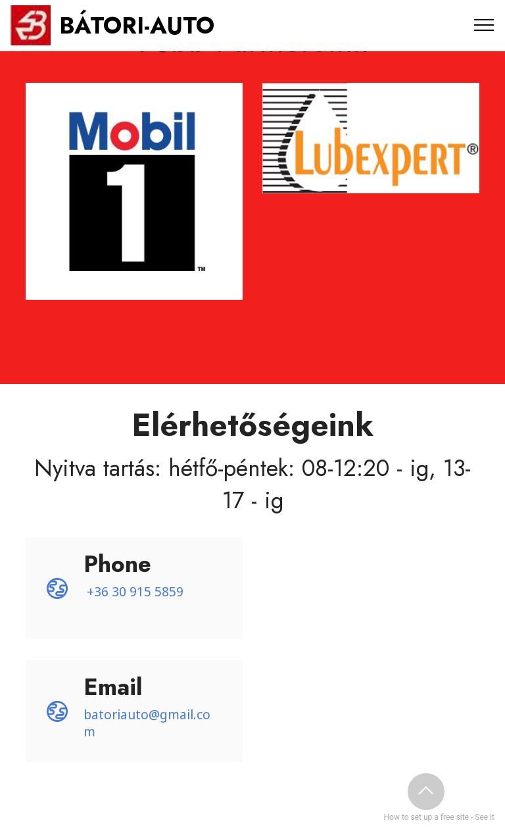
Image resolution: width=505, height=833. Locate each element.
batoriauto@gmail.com (147, 723)
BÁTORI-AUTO (136, 25)
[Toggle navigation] (484, 25)
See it (484, 817)
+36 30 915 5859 (135, 591)
